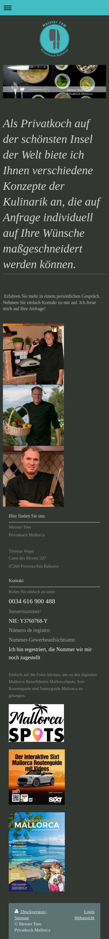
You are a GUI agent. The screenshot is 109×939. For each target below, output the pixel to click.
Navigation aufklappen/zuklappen (54, 7)
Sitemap (22, 918)
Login (89, 911)
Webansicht (84, 918)
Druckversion (30, 911)
